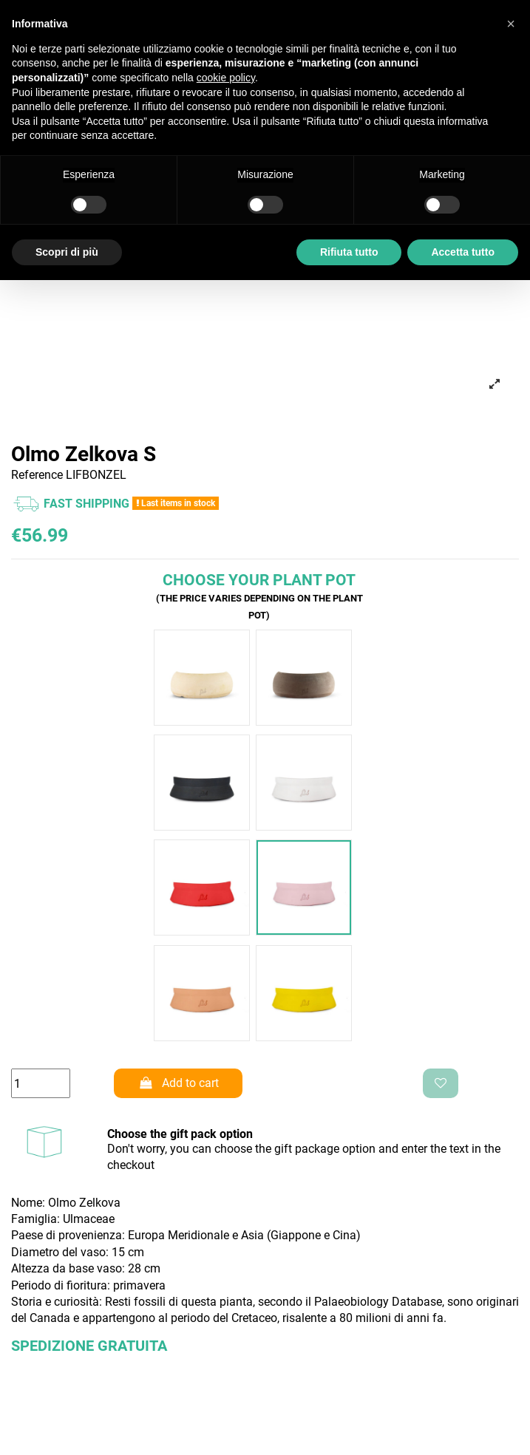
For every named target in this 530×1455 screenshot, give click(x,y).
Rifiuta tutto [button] (349, 252)
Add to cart (178, 1083)
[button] (511, 23)
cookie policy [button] (226, 78)
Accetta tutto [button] (463, 252)
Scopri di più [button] (66, 252)
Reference (37, 475)
